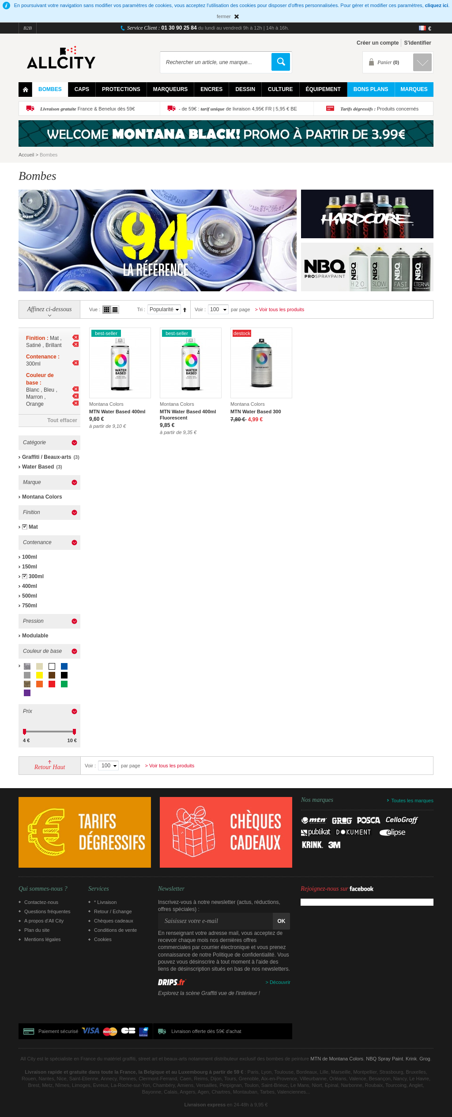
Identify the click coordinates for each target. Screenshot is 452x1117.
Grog (424, 1058)
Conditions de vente (115, 930)
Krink (411, 1058)
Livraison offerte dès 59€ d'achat (206, 1031)
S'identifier (417, 43)
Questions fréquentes (47, 911)
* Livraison (105, 902)
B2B (27, 27)
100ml (29, 557)
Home (25, 89)
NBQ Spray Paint (384, 1058)
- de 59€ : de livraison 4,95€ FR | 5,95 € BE (238, 108)
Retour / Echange (113, 911)
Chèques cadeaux (113, 920)
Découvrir (280, 982)
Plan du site (36, 930)
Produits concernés (379, 108)
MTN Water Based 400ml (117, 411)
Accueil (26, 154)
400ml (29, 586)
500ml (29, 596)
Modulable (35, 635)
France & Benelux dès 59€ (87, 108)
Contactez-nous (41, 902)
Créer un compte (378, 43)
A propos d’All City (44, 920)
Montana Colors (42, 496)
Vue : (94, 309)
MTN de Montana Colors (336, 1058)
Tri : (141, 309)
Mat (33, 527)
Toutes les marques (412, 800)
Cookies (103, 939)
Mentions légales (42, 939)
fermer (224, 16)
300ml (36, 576)
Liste (115, 309)
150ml (29, 566)
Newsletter (171, 889)
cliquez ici (436, 5)
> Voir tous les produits (280, 309)
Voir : (200, 309)
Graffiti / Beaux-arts (46, 457)
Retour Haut (49, 767)
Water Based (38, 466)
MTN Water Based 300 (255, 411)
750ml (29, 605)
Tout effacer (62, 420)
